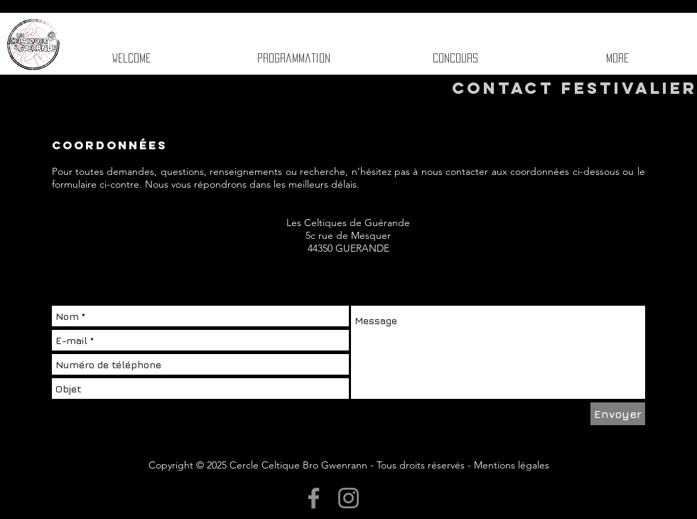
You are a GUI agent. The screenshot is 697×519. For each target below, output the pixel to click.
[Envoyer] (617, 413)
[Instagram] (348, 498)
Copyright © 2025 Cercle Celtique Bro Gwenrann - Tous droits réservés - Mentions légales (348, 465)
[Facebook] (314, 498)
